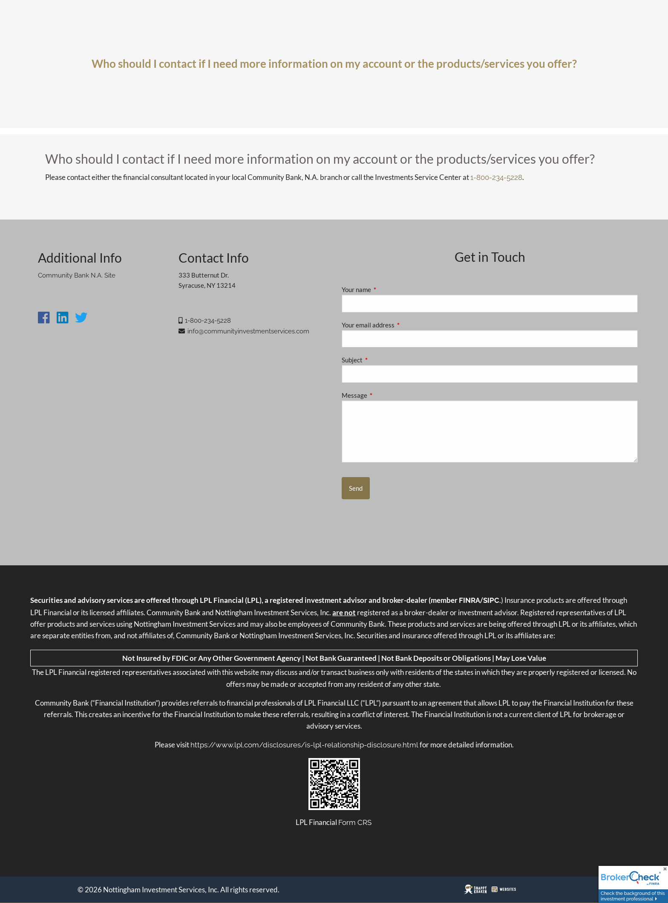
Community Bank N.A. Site (76, 275)
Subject (382, 360)
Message (384, 395)
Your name (386, 289)
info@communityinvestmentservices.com (248, 331)
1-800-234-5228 (496, 177)
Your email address (398, 325)
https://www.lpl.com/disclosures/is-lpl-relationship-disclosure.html (304, 745)
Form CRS (354, 822)
